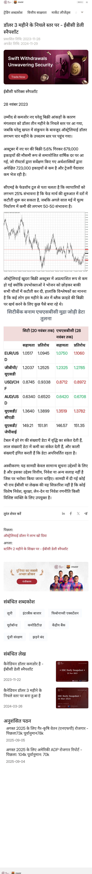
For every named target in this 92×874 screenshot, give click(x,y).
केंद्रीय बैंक (58, 625)
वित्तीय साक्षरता (37, 12)
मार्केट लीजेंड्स (61, 12)
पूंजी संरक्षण (14, 637)
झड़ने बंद (38, 637)
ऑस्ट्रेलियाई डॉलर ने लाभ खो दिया (25, 536)
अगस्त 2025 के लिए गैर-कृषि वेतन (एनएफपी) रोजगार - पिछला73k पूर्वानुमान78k (47, 731)
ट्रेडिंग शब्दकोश (13, 12)
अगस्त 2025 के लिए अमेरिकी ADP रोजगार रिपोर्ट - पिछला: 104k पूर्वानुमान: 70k (44, 752)
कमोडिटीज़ (35, 625)
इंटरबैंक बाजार (32, 613)
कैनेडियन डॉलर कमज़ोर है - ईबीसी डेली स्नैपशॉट (23, 666)
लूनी (9, 613)
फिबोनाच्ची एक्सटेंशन (65, 613)
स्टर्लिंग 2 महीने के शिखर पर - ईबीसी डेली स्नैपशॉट (36, 549)
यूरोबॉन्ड (12, 625)
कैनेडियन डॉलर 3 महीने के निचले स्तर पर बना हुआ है (23, 693)
